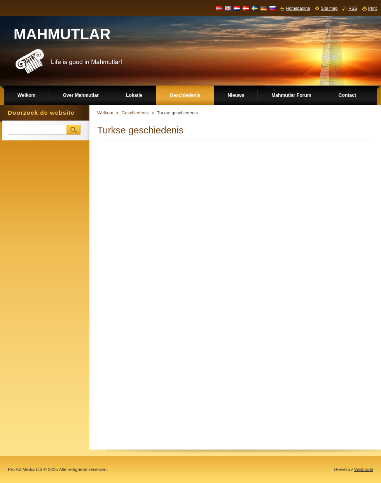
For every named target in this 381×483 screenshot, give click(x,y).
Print (372, 8)
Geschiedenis (135, 112)
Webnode (363, 469)
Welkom (105, 112)
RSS (352, 8)
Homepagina (298, 8)
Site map (329, 8)
